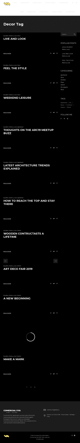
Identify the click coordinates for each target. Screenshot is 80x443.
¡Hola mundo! (67, 47)
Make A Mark (13, 359)
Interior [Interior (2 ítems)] (63, 107)
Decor (18, 36)
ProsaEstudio (40, 439)
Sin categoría (64, 87)
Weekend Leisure (17, 97)
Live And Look (14, 38)
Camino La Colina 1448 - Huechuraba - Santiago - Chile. (59, 415)
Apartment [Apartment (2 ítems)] (64, 102)
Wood (62, 90)
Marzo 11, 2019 (13, 36)
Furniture (63, 80)
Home (62, 82)
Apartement (20, 127)
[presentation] (5, 261)
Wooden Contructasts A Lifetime (23, 235)
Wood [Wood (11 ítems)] (69, 107)
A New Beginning (16, 298)
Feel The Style (15, 68)
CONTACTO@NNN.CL (51, 409)
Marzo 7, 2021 (66, 49)
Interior (19, 230)
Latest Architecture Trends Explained (26, 167)
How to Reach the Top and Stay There (29, 202)
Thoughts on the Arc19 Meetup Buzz (28, 131)
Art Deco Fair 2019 (17, 269)
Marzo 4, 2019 (12, 230)
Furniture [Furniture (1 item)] (69, 105)
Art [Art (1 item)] (70, 102)
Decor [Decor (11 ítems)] (62, 105)
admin (6, 36)
